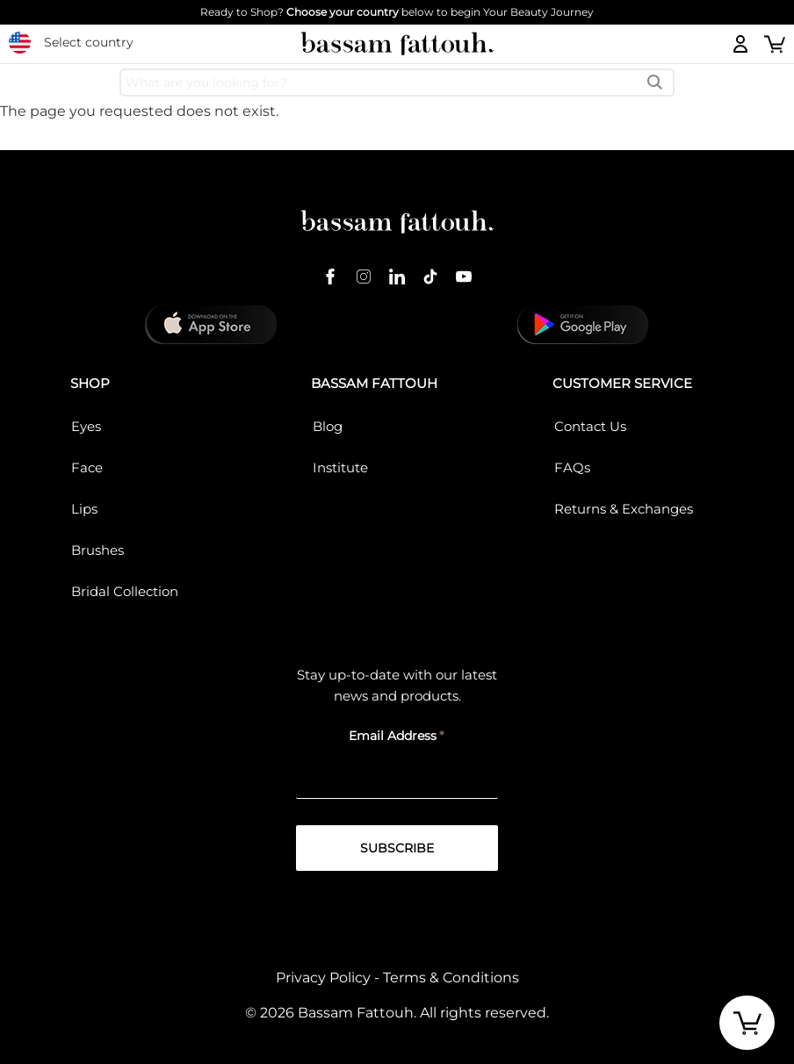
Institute (340, 467)
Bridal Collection (124, 591)
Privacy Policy (323, 977)
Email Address (393, 736)
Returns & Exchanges (623, 508)
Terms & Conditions (451, 977)
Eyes (86, 426)
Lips (84, 508)
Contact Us (590, 426)
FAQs (572, 467)
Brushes (97, 550)
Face (87, 467)
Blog (328, 426)
